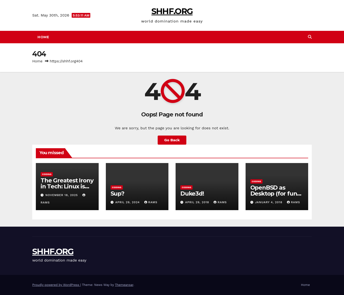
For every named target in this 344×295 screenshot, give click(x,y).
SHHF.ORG (172, 11)
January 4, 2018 (269, 202)
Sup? (117, 193)
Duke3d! (192, 193)
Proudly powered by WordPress (56, 285)
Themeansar (124, 285)
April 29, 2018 (197, 202)
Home (43, 37)
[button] (310, 37)
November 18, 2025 (62, 195)
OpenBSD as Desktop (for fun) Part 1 (274, 193)
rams (150, 202)
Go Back (172, 140)
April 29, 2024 (128, 202)
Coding (46, 174)
